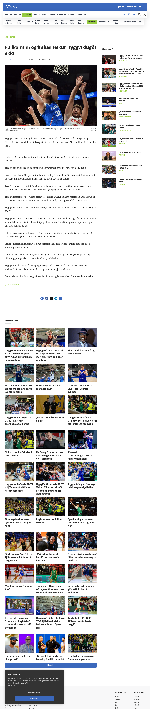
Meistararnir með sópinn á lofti (17, 551)
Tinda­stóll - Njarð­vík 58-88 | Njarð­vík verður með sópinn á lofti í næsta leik (50, 553)
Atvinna (136, 658)
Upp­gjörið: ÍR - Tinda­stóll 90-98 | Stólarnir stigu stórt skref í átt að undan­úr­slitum (49, 352)
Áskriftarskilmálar (37, 673)
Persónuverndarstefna (13, 666)
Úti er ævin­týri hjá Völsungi (130, 152)
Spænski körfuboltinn (13, 284)
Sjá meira (50, 620)
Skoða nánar (12, 692)
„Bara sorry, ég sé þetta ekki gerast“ (19, 612)
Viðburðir (137, 661)
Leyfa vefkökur (48, 698)
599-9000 (12, 675)
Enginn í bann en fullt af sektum (49, 494)
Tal (135, 676)
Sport (117, 658)
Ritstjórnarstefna (37, 670)
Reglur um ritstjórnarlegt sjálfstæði (14, 662)
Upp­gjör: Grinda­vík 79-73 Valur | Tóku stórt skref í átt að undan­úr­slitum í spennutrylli (49, 466)
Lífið (116, 661)
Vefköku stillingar (20, 698)
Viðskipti (118, 654)
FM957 (136, 670)
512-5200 (38, 660)
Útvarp (117, 670)
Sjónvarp (118, 667)
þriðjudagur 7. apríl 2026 (131, 7)
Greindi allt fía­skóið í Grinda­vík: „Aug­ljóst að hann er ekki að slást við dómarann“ (18, 582)
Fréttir (117, 651)
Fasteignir (137, 654)
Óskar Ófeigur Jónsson (13, 60)
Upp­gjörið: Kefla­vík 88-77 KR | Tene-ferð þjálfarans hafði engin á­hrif (19, 466)
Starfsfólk (34, 676)
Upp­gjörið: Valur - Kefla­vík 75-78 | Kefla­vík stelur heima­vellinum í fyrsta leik (50, 582)
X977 (136, 673)
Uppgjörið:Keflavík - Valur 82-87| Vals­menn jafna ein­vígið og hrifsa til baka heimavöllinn (19, 352)
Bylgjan (136, 667)
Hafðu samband (37, 667)
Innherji (137, 651)
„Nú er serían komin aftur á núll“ (49, 407)
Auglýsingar (35, 664)
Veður (136, 664)
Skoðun (117, 664)
